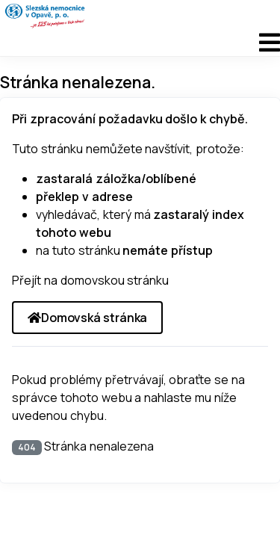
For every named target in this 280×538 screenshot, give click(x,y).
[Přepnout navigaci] (140, 43)
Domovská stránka (87, 317)
